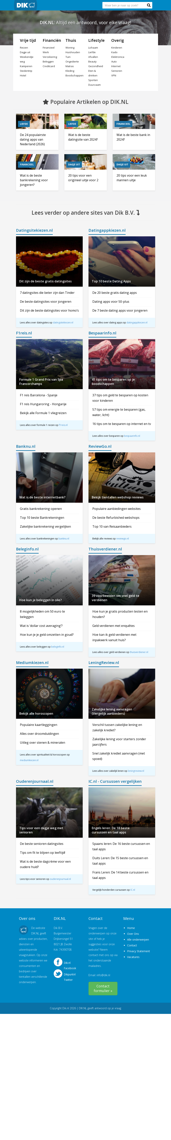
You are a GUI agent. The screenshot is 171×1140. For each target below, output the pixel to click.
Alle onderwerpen (138, 939)
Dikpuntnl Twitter (70, 976)
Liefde (92, 52)
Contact (132, 945)
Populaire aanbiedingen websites (116, 509)
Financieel (48, 47)
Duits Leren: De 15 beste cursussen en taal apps (120, 861)
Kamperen (26, 66)
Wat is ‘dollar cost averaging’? (41, 626)
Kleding (70, 71)
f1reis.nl (63, 425)
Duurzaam (94, 84)
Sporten (93, 80)
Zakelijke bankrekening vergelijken (45, 526)
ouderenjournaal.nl (60, 879)
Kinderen (116, 47)
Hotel (23, 75)
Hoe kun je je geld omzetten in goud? (47, 634)
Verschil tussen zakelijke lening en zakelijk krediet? (117, 727)
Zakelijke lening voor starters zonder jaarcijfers (119, 742)
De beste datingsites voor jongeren (45, 301)
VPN (113, 75)
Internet (116, 66)
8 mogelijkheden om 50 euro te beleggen (42, 614)
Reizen (24, 47)
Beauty (92, 61)
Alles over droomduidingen (39, 734)
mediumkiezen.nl (29, 760)
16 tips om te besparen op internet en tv (121, 424)
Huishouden (73, 52)
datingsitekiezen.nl (63, 322)
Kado (114, 52)
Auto (114, 61)
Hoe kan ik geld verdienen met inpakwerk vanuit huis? (114, 637)
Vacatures (133, 957)
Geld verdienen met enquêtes (113, 626)
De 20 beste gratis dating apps (114, 293)
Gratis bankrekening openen (41, 509)
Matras (70, 66)
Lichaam (93, 47)
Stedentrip (26, 71)
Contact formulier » (103, 988)
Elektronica (117, 57)
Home (131, 928)
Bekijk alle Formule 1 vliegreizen (43, 413)
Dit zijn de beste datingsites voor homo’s (49, 310)
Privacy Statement (138, 951)
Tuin (68, 57)
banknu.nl (64, 538)
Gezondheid (95, 66)
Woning (70, 47)
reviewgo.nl (122, 538)
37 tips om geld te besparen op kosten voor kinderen (120, 398)
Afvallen (93, 57)
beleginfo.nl (57, 646)
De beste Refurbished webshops (116, 517)
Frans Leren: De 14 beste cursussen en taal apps (120, 875)
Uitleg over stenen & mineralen (42, 742)
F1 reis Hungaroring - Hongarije (43, 404)
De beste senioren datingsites (41, 844)
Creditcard (49, 66)
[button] (149, 5)
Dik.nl (65, 1008)
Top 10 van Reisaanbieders (112, 526)
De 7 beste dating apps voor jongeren (119, 310)
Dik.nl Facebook (70, 964)
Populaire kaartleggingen (38, 725)
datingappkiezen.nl (137, 322)
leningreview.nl (136, 771)
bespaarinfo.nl (132, 436)
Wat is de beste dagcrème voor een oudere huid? (45, 864)
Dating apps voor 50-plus (110, 301)
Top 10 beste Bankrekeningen (42, 517)
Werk (46, 52)
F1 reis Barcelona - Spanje (38, 395)
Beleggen (48, 61)
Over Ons (133, 934)
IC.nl (132, 889)
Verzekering (50, 57)
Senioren (116, 71)
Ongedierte (72, 61)
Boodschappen (74, 75)
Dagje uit (25, 52)
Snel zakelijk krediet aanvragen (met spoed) (118, 756)
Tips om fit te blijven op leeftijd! (42, 852)
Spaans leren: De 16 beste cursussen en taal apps (121, 846)
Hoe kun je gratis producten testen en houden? (120, 614)
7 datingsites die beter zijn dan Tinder (47, 293)
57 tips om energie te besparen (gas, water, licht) (118, 412)
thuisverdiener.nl (139, 652)
